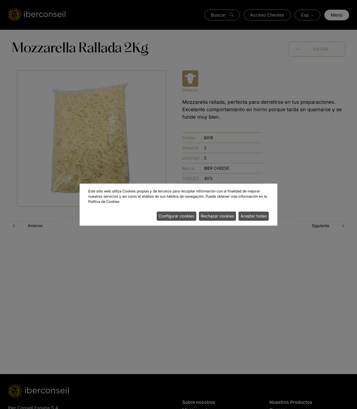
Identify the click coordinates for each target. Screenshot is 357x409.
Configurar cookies (176, 216)
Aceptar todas (253, 216)
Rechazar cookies (217, 216)
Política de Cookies (103, 201)
